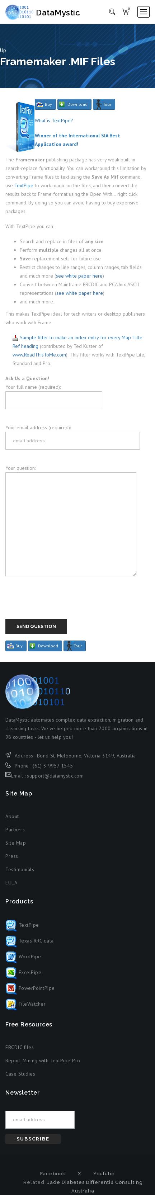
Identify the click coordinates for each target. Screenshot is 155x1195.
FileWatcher (25, 1004)
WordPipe (23, 956)
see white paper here (79, 276)
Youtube (104, 1173)
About (12, 816)
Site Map (15, 843)
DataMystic (44, 12)
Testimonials (19, 869)
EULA (11, 882)
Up (3, 50)
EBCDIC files (19, 1047)
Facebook (52, 1173)
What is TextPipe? (54, 120)
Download (77, 104)
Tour (107, 104)
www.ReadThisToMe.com (39, 354)
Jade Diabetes (66, 1182)
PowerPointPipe (30, 988)
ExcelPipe (23, 972)
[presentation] (59, 605)
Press (11, 856)
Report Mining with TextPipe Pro (42, 1060)
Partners (15, 829)
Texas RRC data (29, 940)
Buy (48, 104)
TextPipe (23, 185)
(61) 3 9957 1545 (53, 765)
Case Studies (20, 1074)
